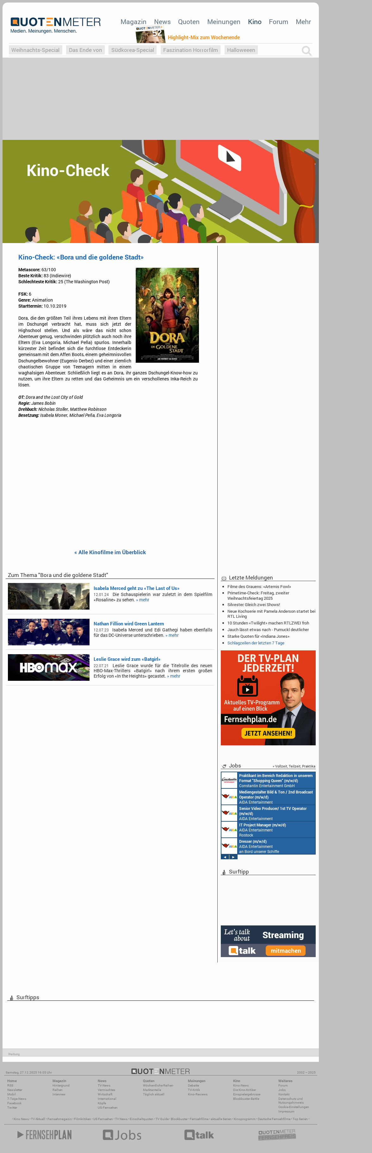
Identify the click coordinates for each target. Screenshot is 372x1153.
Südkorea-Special (132, 49)
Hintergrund (61, 1085)
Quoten (189, 21)
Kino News (21, 1119)
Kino (255, 21)
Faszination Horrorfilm (190, 49)
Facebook (14, 1103)
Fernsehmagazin (59, 1119)
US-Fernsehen (108, 1108)
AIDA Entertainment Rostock (253, 829)
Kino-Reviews (198, 1094)
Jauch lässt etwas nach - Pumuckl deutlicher (268, 629)
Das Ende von (85, 49)
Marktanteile (152, 1090)
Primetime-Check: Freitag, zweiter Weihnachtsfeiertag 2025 (258, 595)
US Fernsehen (103, 1119)
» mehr (142, 600)
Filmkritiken (82, 1119)
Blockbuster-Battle (246, 1099)
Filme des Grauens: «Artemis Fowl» (259, 586)
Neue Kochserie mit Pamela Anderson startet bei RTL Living (271, 613)
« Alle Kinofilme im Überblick (110, 552)
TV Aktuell (38, 1119)
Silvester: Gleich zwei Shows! (253, 604)
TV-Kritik (194, 1090)
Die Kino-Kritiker (244, 1090)
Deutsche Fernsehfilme (274, 1119)
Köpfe (102, 1103)
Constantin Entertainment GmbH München (267, 780)
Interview (59, 1094)
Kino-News (241, 1085)
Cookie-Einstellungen (293, 1107)
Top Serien (300, 1119)
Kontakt (283, 1094)
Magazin (133, 21)
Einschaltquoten (141, 1119)
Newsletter (14, 1090)
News (162, 21)
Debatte (193, 1085)
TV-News (104, 1085)
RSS (10, 1085)
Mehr (303, 21)
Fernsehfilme (199, 1119)
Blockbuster (179, 1119)
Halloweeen (241, 49)
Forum (278, 21)
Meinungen (223, 21)
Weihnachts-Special (35, 49)
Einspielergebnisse (246, 1094)
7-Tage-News (16, 1099)
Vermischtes (106, 1090)
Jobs (282, 1090)
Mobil (11, 1094)
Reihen (58, 1090)
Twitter (12, 1108)
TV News (121, 1119)
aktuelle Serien (221, 1119)
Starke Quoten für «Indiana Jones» (258, 636)
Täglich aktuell (153, 1094)
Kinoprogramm (245, 1119)
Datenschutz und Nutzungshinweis (291, 1101)
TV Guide (162, 1119)
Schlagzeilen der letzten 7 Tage (255, 643)
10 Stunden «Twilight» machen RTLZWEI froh (268, 623)
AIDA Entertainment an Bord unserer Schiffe (267, 797)
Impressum (286, 1111)
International (107, 1099)
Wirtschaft (105, 1094)
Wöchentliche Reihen (158, 1085)
